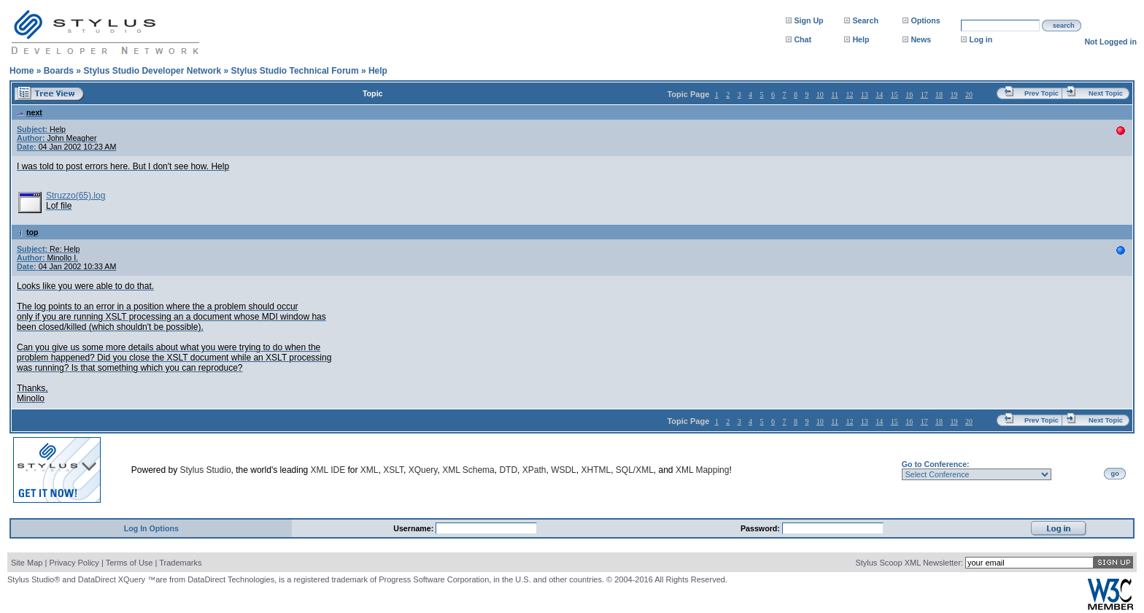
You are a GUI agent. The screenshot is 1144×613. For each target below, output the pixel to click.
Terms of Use (129, 562)
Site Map (26, 562)
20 (969, 94)
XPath (534, 470)
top (28, 232)
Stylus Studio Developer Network (152, 71)
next (29, 112)
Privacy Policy (73, 562)
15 (894, 94)
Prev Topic (1041, 93)
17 (924, 94)
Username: (414, 528)
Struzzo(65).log (75, 195)
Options (925, 20)
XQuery (423, 470)
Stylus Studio (205, 470)
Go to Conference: (936, 464)
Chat (802, 39)
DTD (508, 470)
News (921, 39)
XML (369, 470)
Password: (761, 528)
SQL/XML (635, 470)
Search (865, 20)
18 (939, 94)
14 (879, 94)
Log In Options (151, 528)
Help (860, 39)
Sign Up (808, 20)
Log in (980, 39)
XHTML (596, 470)
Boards (59, 71)
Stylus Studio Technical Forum (294, 71)
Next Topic (1106, 93)
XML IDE (328, 470)
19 (954, 94)
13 (864, 94)
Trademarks (180, 562)
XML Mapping (703, 470)
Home (21, 71)
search (1064, 25)
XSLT (393, 470)
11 (834, 94)
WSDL (563, 470)
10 (820, 94)
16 (909, 94)
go (1115, 473)
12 (849, 94)
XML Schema (468, 470)
